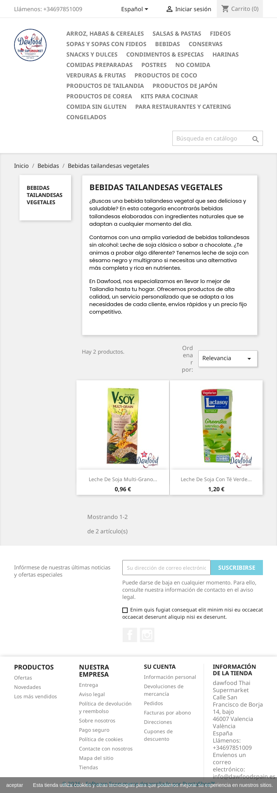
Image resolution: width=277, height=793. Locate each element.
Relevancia (228, 358)
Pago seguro (94, 729)
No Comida (192, 65)
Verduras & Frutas (96, 75)
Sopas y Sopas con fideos (106, 44)
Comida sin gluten (96, 107)
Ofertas (23, 677)
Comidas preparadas (99, 65)
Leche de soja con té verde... (216, 479)
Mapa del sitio (96, 757)
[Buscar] (217, 138)
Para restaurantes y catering (183, 107)
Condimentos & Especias (165, 54)
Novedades (27, 687)
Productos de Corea (99, 96)
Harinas (225, 54)
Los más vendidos (35, 696)
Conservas (206, 44)
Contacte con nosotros (106, 748)
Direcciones (158, 721)
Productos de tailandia (105, 86)
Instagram (147, 635)
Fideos (220, 33)
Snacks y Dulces (92, 54)
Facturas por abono (167, 712)
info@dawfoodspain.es (244, 776)
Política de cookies (101, 739)
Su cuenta (160, 667)
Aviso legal (92, 694)
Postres (154, 65)
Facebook (130, 635)
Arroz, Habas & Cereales (105, 33)
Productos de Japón (185, 86)
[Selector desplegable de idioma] (136, 9)
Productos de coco (166, 75)
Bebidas (167, 44)
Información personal (170, 676)
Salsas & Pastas (177, 33)
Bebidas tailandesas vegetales (44, 195)
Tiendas (88, 767)
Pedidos (153, 703)
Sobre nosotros (97, 720)
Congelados (86, 117)
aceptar (14, 785)
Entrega (88, 684)
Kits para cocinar (169, 96)
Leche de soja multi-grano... (123, 479)
